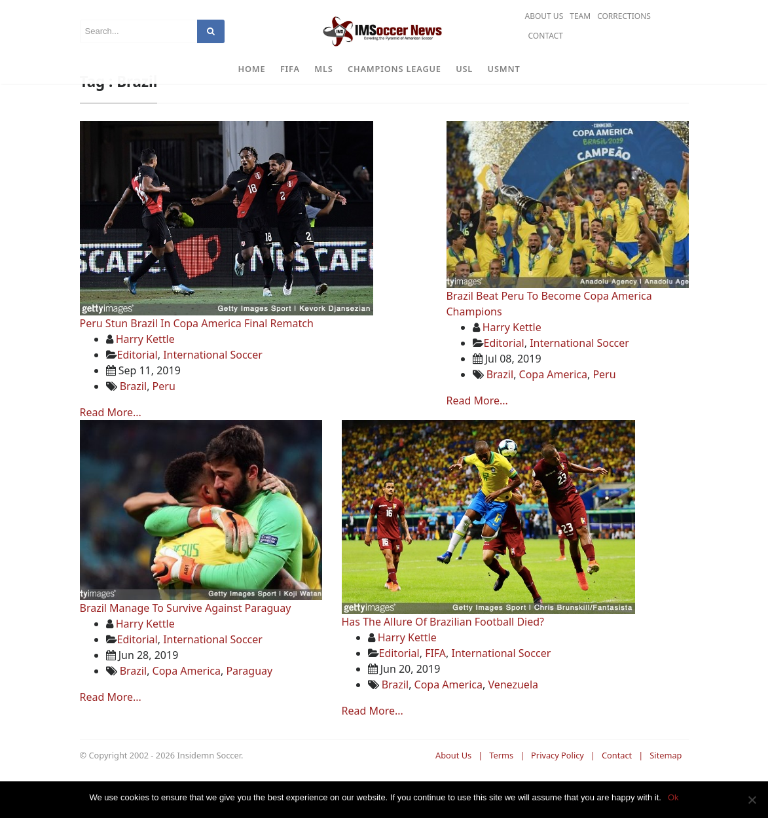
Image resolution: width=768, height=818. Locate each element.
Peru (164, 424)
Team (580, 16)
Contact (545, 35)
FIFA (290, 69)
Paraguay (249, 709)
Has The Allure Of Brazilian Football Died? (443, 659)
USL (464, 69)
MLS (323, 69)
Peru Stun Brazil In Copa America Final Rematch (197, 361)
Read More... (110, 450)
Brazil (133, 424)
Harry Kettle (145, 377)
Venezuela (513, 722)
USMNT (504, 69)
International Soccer (213, 392)
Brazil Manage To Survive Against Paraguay (185, 646)
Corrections (624, 16)
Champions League (394, 69)
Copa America (553, 412)
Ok (673, 797)
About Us (543, 16)
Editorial (137, 392)
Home (252, 69)
